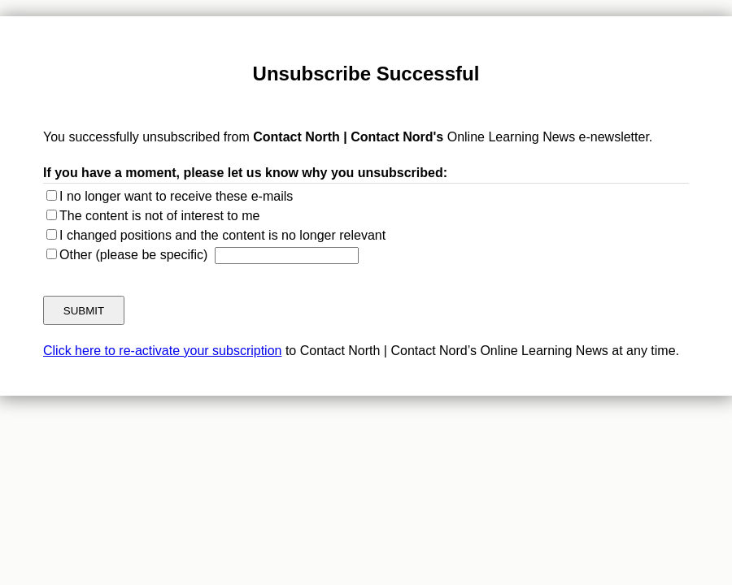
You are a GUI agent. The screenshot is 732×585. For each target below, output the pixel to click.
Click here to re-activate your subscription (162, 351)
